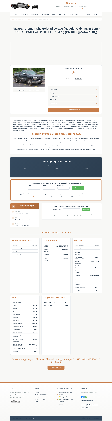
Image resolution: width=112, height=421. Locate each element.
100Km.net (71, 3)
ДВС (60, 14)
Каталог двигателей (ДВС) (65, 392)
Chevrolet (23, 19)
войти (88, 14)
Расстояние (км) (56, 209)
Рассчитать (86, 209)
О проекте (61, 402)
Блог (76, 14)
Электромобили (45, 14)
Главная (16, 14)
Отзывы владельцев (40, 399)
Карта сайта (97, 418)
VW (88, 408)
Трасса (45, 185)
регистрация (96, 14)
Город (29, 185)
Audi (83, 408)
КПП (65, 14)
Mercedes (95, 405)
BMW (89, 405)
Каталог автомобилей (41, 394)
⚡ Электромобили (64, 397)
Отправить (78, 188)
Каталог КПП (62, 394)
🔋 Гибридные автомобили (66, 399)
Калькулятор (24, 14)
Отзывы (71, 14)
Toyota (83, 405)
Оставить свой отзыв (73, 109)
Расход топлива (16, 19)
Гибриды (54, 14)
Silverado (30, 19)
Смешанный (60, 185)
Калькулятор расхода (40, 397)
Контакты (61, 404)
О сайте (82, 418)
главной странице (32, 196)
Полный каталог (34, 14)
